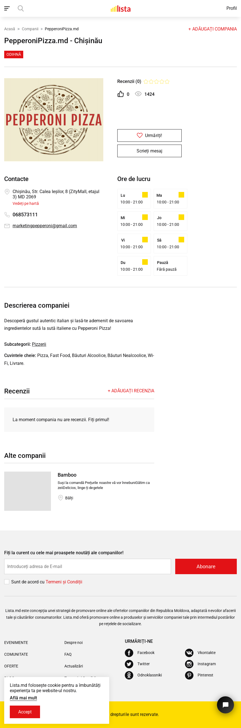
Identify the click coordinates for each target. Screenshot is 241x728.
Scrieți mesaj (149, 151)
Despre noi (73, 642)
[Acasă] (120, 8)
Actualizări (73, 666)
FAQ (68, 654)
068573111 (25, 214)
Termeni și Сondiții (64, 582)
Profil (231, 8)
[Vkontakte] (200, 653)
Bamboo (67, 475)
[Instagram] (200, 664)
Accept (25, 712)
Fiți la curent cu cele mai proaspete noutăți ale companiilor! (63, 552)
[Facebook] (140, 653)
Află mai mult (23, 698)
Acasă (9, 29)
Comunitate (16, 654)
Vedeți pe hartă (26, 203)
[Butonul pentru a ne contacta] (225, 704)
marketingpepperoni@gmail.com (45, 225)
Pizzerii (39, 344)
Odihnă (13, 54)
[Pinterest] (199, 675)
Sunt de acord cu (28, 582)
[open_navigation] (7, 8)
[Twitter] (137, 664)
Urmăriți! (149, 135)
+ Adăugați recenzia (131, 390)
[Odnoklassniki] (143, 675)
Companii (30, 29)
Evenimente (16, 642)
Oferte (11, 666)
